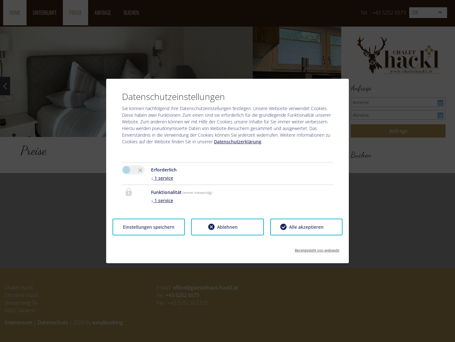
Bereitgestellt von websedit (317, 248)
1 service (162, 178)
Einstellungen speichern (148, 227)
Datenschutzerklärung (237, 142)
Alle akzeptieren (306, 227)
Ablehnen (227, 227)
